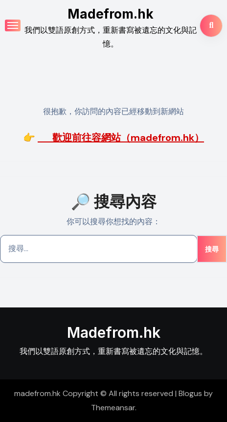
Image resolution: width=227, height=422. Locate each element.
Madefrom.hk (111, 14)
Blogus (190, 393)
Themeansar (113, 407)
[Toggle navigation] (13, 25)
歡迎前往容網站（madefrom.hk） (121, 137)
